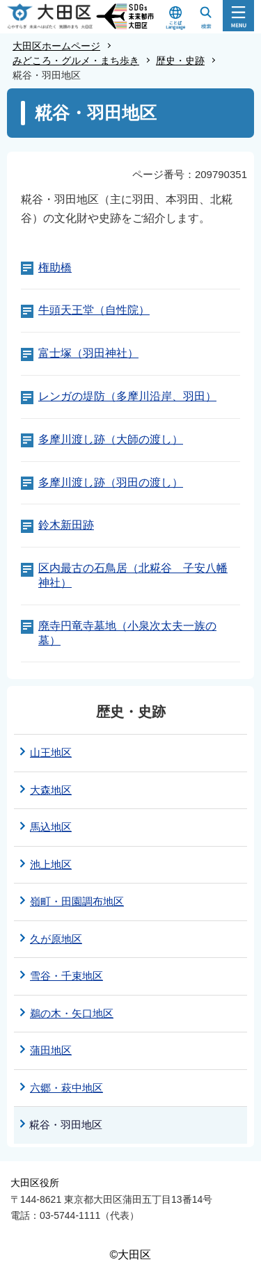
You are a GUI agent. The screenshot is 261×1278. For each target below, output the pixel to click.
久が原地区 (56, 939)
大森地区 (51, 790)
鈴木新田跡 (66, 525)
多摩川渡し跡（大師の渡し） (110, 439)
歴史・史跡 (180, 60)
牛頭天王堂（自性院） (94, 310)
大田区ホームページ (56, 45)
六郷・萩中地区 (66, 1088)
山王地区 (51, 752)
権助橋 (55, 267)
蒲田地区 (51, 1050)
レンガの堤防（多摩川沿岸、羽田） (127, 396)
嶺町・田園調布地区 (77, 901)
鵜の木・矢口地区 (71, 1013)
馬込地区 (51, 827)
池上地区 (51, 864)
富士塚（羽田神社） (88, 353)
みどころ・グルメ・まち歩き (76, 60)
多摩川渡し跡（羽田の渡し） (110, 482)
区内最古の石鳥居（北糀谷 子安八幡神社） (133, 575)
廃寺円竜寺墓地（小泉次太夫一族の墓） (127, 633)
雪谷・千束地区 (66, 976)
